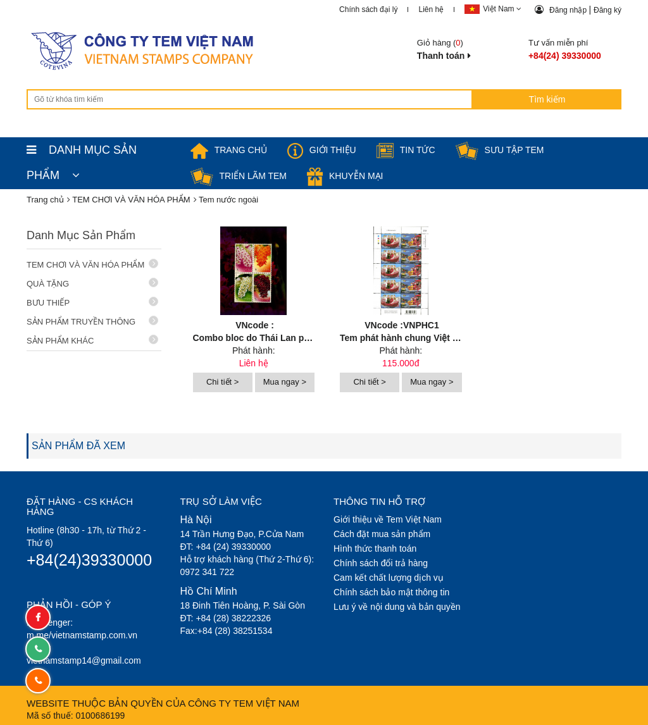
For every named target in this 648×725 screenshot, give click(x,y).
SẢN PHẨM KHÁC (92, 340)
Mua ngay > (284, 382)
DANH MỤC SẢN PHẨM (82, 153)
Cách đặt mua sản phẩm (381, 534)
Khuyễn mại (345, 176)
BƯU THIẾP (92, 302)
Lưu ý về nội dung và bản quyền (397, 607)
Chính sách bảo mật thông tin (391, 592)
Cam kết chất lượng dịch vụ (388, 578)
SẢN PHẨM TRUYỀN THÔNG (92, 321)
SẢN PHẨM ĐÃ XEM (78, 445)
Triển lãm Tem (238, 176)
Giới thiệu (321, 150)
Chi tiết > (222, 382)
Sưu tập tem (500, 150)
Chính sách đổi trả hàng (380, 563)
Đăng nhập (569, 10)
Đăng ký (607, 10)
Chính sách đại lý (368, 9)
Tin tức (406, 150)
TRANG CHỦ (228, 150)
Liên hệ (431, 9)
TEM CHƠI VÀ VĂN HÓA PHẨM (92, 264)
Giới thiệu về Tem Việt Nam (387, 519)
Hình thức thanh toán (374, 548)
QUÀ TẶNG (92, 283)
